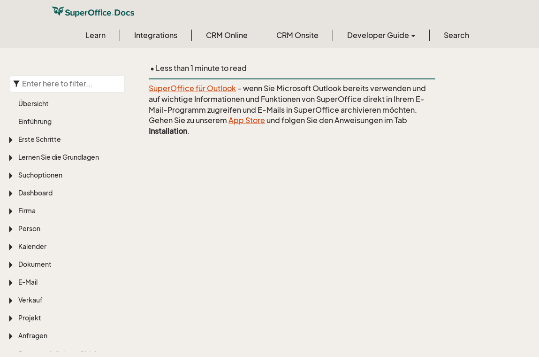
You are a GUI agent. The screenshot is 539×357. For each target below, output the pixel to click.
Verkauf (30, 300)
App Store (246, 120)
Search (456, 35)
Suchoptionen (40, 175)
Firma (27, 211)
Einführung (35, 121)
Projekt (29, 318)
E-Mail (28, 282)
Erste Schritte (39, 139)
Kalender (32, 246)
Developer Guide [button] (381, 35)
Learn (95, 35)
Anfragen (32, 336)
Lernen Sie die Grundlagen (58, 157)
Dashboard (35, 193)
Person (29, 229)
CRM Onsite (297, 35)
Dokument (35, 264)
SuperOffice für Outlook (192, 88)
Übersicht (33, 104)
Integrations (155, 35)
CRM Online (227, 35)
